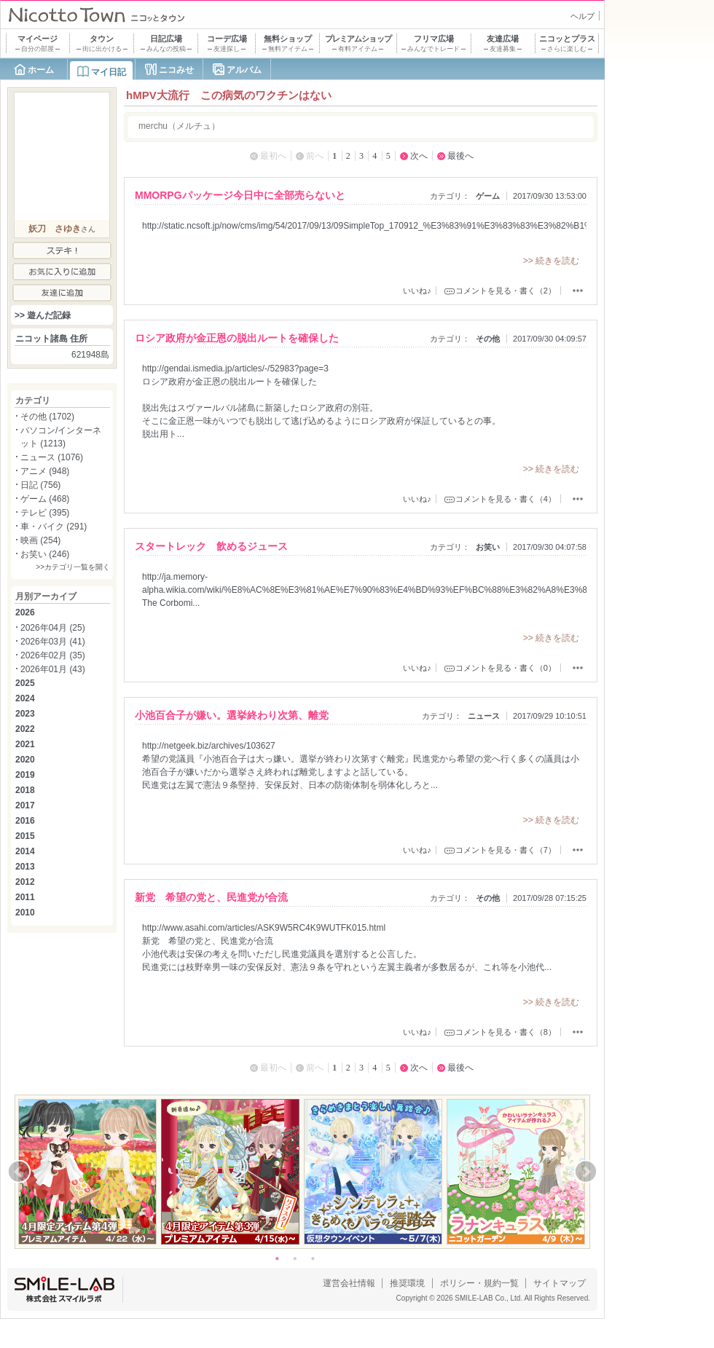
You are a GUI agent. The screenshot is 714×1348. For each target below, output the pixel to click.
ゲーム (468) (44, 499)
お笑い (488, 547)
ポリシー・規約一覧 (479, 1283)
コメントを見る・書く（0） (505, 667)
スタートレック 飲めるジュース (211, 546)
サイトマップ (559, 1283)
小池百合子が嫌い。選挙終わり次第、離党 (232, 715)
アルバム (244, 70)
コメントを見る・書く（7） (505, 850)
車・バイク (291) (53, 526)
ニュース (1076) (51, 457)
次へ (419, 156)
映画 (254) (40, 540)
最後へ (460, 156)
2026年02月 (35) (52, 655)
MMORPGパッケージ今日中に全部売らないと (240, 195)
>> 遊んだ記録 (43, 315)
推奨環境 (407, 1283)
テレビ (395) (44, 513)
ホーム (41, 70)
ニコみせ (176, 70)
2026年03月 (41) (52, 641)
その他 (488, 338)
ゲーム (488, 196)
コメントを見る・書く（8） (505, 1032)
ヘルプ (582, 16)
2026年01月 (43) (52, 669)
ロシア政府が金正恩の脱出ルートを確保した (237, 338)
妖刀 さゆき (54, 229)
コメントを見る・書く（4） (505, 498)
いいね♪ (417, 290)
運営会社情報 (349, 1283)
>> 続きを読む (551, 261)
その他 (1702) (47, 416)
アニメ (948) (44, 471)
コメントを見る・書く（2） (505, 290)
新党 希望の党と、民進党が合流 (211, 897)
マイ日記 (108, 72)
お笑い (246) (44, 554)
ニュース (484, 716)
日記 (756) (40, 485)
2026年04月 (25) (52, 628)
